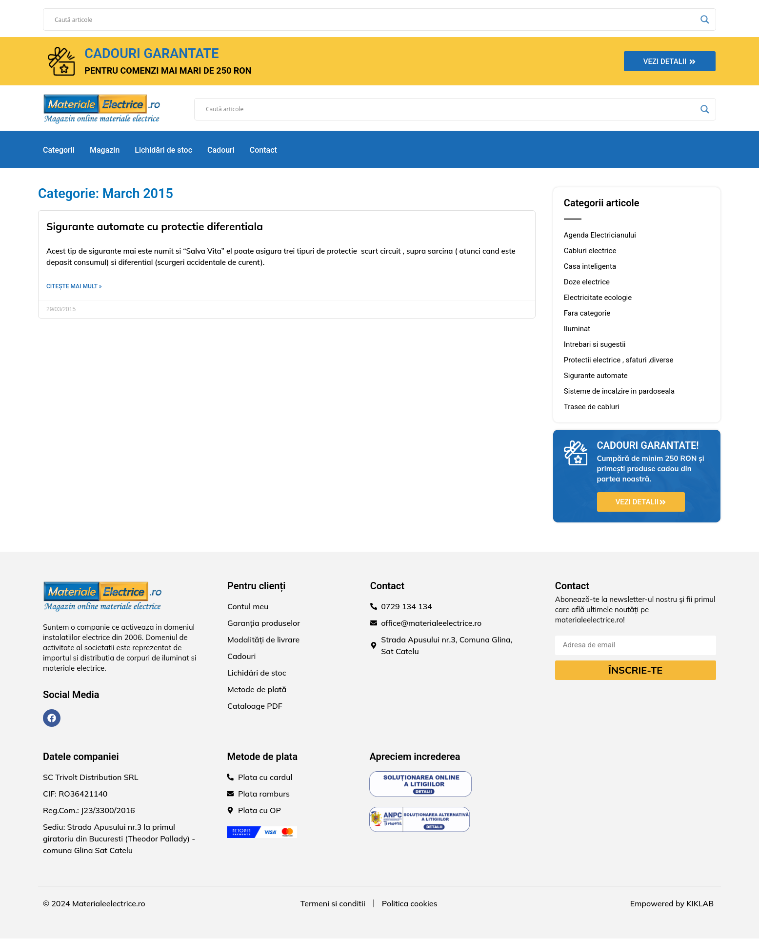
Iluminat (577, 328)
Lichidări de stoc (163, 150)
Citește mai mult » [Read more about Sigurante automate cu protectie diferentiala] (74, 286)
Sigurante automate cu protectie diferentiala (154, 226)
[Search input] (375, 19)
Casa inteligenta (590, 266)
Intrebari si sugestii (595, 344)
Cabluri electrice (590, 250)
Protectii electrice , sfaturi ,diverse (619, 360)
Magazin (105, 150)
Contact (263, 150)
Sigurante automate (596, 375)
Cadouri (221, 150)
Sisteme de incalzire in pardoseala (619, 391)
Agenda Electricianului (600, 235)
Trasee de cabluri (591, 406)
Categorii (59, 150)
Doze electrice (587, 282)
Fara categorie (587, 313)
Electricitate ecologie (598, 297)
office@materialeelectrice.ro (431, 623)
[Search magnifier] (705, 19)
